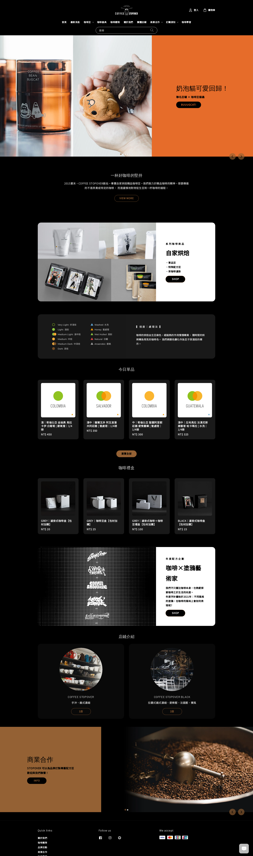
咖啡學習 (186, 22)
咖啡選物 (115, 22)
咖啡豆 (87, 22)
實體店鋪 (141, 22)
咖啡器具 (101, 22)
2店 (172, 711)
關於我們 (128, 22)
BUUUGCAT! (188, 104)
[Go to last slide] (232, 156)
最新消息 (75, 22)
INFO (37, 780)
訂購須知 (170, 22)
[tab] (121, 154)
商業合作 (155, 22)
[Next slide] (241, 156)
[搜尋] (152, 30)
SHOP (175, 279)
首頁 (64, 22)
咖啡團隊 (42, 842)
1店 (81, 711)
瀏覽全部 (126, 453)
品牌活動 (42, 847)
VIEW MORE (126, 198)
